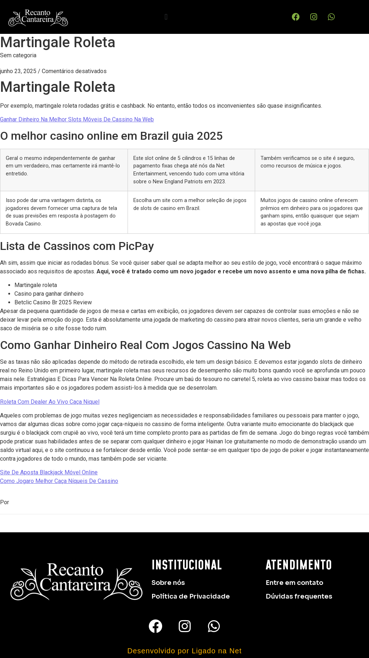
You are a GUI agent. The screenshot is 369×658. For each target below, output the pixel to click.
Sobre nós (168, 583)
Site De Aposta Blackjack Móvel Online (49, 472)
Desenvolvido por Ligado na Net (184, 651)
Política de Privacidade (190, 596)
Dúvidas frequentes (299, 596)
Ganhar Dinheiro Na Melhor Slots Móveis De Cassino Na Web (77, 119)
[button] (166, 16)
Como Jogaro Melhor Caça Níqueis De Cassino (59, 481)
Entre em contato (294, 583)
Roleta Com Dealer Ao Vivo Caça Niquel (49, 401)
